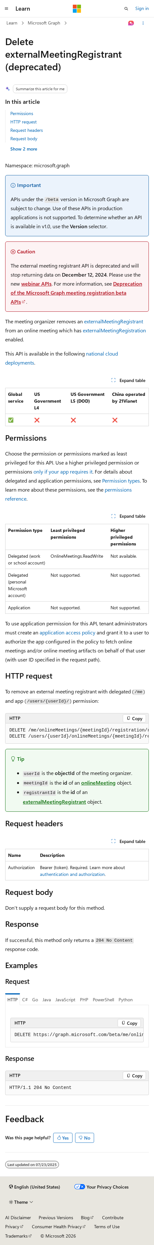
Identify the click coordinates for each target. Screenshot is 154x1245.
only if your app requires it (63, 471)
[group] (77, 733)
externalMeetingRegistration (114, 330)
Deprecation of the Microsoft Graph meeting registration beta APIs (76, 292)
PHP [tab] (84, 999)
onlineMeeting (98, 782)
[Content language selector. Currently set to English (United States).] (34, 1187)
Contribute (112, 1217)
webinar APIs (36, 283)
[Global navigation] (6, 9)
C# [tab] (25, 999)
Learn (11, 23)
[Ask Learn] (131, 23)
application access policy (67, 632)
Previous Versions (56, 1217)
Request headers (26, 130)
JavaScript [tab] (65, 999)
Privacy (12, 1226)
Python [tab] (126, 999)
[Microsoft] (77, 9)
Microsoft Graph (44, 23)
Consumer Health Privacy (57, 1226)
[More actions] (143, 23)
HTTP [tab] (12, 999)
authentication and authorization (72, 874)
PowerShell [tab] (103, 999)
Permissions (21, 113)
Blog (85, 1217)
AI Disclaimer (18, 1217)
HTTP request (23, 122)
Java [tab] (47, 999)
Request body (23, 138)
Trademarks (16, 1236)
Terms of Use (107, 1226)
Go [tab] (35, 999)
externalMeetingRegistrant (113, 321)
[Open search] (126, 9)
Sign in (142, 8)
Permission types (121, 480)
